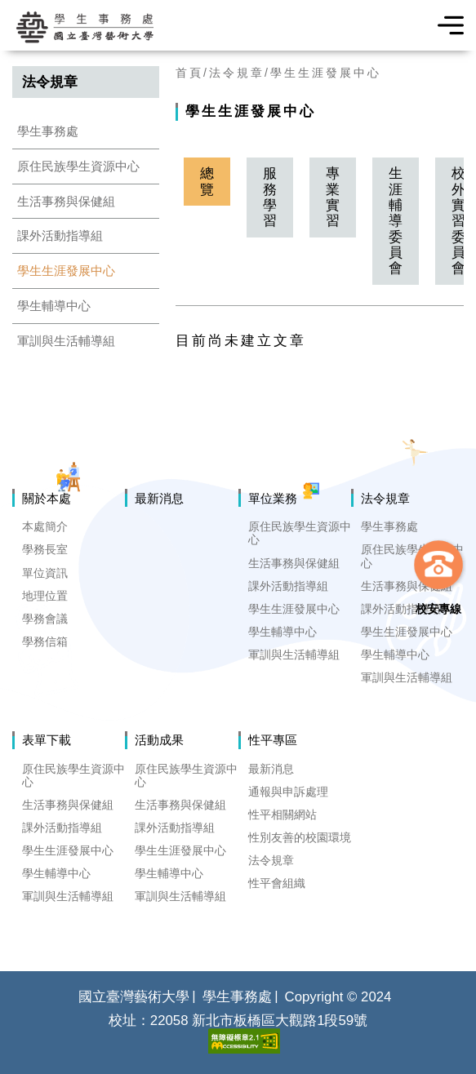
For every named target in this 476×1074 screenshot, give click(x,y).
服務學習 (270, 197)
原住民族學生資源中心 (78, 166)
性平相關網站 (282, 814)
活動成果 (159, 740)
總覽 (207, 181)
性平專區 (272, 740)
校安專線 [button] (438, 608)
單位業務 (272, 498)
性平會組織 (276, 883)
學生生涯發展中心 (66, 270)
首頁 (189, 72)
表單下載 (46, 740)
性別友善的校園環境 (299, 837)
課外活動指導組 (60, 235)
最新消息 (159, 498)
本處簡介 (45, 526)
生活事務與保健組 (66, 201)
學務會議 (45, 618)
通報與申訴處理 (288, 791)
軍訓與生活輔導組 (66, 341)
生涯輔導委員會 (396, 221)
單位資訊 (45, 572)
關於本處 (46, 498)
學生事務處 (47, 131)
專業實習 (333, 197)
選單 (445, 25)
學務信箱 (45, 641)
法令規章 (237, 72)
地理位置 (45, 595)
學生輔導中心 (54, 306)
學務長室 (45, 549)
